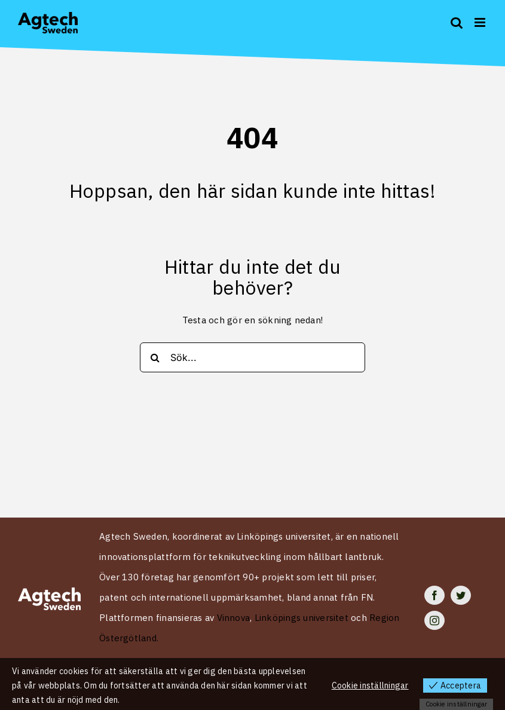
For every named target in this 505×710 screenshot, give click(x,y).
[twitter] (461, 595)
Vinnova (233, 617)
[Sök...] (252, 357)
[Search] (155, 357)
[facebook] (434, 595)
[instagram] (434, 620)
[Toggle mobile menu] (481, 22)
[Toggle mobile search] (457, 22)
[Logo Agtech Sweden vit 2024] (49, 592)
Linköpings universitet (301, 617)
